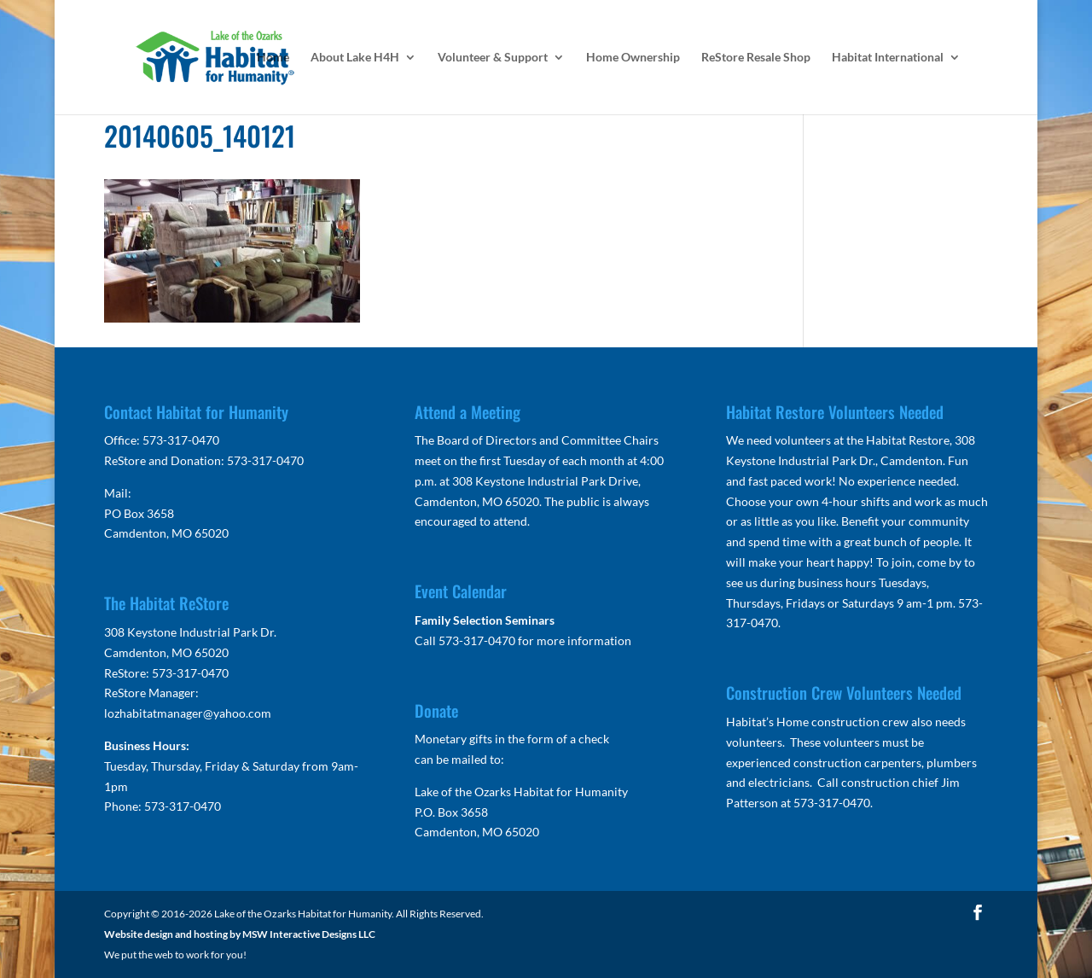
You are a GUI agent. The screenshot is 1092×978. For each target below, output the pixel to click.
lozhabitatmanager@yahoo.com (187, 713)
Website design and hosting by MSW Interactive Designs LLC (239, 934)
